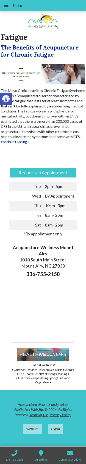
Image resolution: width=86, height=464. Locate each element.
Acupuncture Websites (34, 404)
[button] (6, 99)
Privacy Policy (60, 414)
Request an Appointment (43, 172)
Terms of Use (39, 414)
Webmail (32, 429)
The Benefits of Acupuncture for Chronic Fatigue (39, 51)
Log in (55, 429)
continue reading (15, 141)
